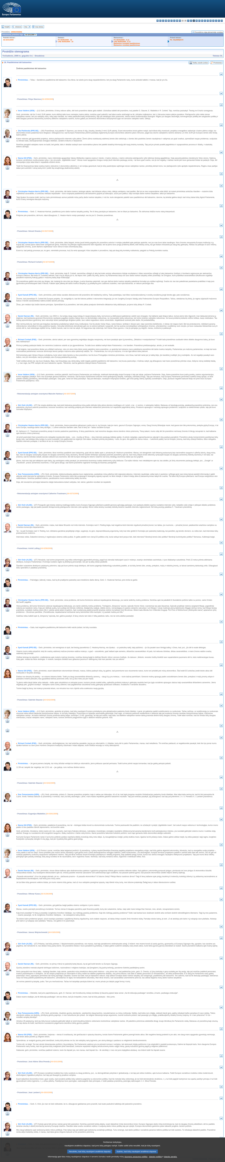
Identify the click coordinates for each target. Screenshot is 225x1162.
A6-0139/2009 (46, 894)
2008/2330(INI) (16, 32)
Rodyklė (7, 27)
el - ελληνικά (174, 21)
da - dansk (166, 21)
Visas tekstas (39, 27)
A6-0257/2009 (69, 394)
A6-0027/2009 (47, 231)
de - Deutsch (169, 21)
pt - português (208, 21)
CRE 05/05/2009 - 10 (65, 41)
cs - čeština (163, 21)
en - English (177, 21)
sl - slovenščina (216, 21)
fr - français (180, 21)
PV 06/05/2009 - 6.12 (121, 40)
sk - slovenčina (213, 21)
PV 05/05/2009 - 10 (65, 40)
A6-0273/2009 (48, 262)
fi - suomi (219, 21)
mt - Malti (199, 21)
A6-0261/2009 (51, 814)
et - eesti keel (171, 21)
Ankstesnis (18, 27)
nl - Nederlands (202, 21)
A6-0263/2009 (46, 1092)
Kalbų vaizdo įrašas (200, 63)
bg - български (157, 21)
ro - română (210, 21)
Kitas (25, 27)
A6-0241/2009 (8, 40)
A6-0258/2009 (46, 548)
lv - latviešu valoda (191, 21)
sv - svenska (222, 21)
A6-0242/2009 (49, 700)
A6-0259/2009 (47, 99)
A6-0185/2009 (54, 932)
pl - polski (205, 21)
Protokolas (217, 63)
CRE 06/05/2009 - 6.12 (122, 41)
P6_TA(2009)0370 (176, 40)
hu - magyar (196, 21)
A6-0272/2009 (72, 494)
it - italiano (188, 21)
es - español (160, 21)
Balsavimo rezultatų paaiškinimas (127, 43)
